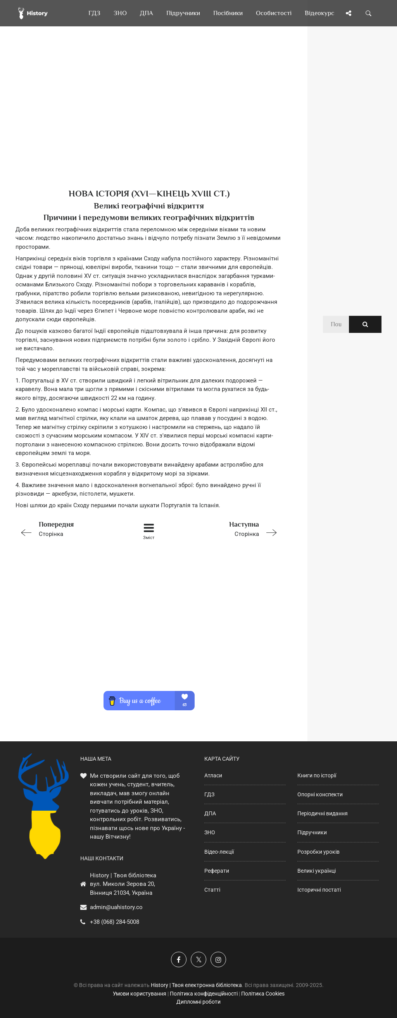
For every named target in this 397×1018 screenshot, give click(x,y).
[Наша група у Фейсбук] (178, 959)
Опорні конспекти (320, 794)
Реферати (216, 871)
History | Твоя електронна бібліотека (196, 985)
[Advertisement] (149, 120)
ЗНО (209, 832)
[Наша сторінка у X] (198, 959)
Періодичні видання (322, 813)
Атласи (213, 775)
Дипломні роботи (198, 1002)
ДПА (210, 813)
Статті (212, 890)
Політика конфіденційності (204, 993)
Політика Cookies (263, 993)
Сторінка (68, 528)
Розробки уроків (318, 852)
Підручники (312, 832)
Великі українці (316, 871)
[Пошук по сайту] (369, 13)
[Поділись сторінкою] (348, 13)
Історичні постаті (319, 890)
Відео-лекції (219, 852)
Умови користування (139, 993)
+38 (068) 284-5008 (114, 921)
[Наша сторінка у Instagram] (218, 959)
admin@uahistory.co (116, 907)
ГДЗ (209, 794)
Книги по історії (316, 775)
